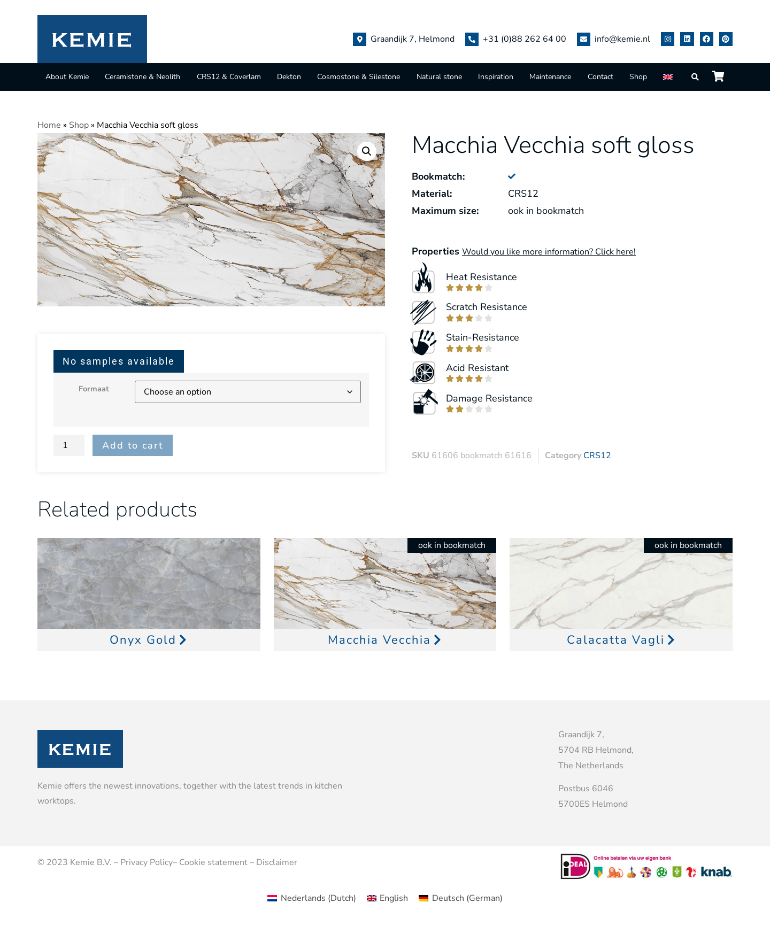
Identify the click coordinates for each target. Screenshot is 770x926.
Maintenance (550, 77)
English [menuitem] (394, 898)
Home (49, 125)
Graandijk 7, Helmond (413, 39)
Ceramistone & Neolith (142, 77)
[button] (366, 151)
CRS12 (597, 455)
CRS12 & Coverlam (229, 77)
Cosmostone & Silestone (358, 77)
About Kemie (67, 77)
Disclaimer (276, 862)
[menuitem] (669, 76)
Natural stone (439, 77)
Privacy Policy (146, 862)
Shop (638, 77)
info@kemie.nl (622, 39)
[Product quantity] (68, 445)
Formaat (94, 388)
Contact (600, 77)
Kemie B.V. (91, 862)
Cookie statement (213, 862)
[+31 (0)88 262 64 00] (472, 39)
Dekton (289, 77)
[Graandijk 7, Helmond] (359, 39)
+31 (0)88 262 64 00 (524, 39)
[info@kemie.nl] (583, 39)
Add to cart (132, 445)
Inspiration (495, 77)
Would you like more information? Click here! (549, 252)
